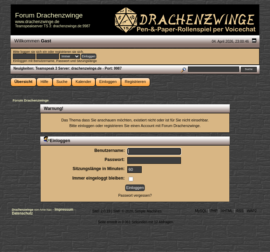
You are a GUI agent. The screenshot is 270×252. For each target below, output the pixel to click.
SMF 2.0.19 (101, 211)
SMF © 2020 (123, 211)
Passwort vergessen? (135, 195)
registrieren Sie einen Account (129, 126)
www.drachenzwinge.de (37, 21)
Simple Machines (148, 211)
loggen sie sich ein (33, 52)
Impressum (64, 209)
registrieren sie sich (69, 52)
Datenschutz (22, 213)
